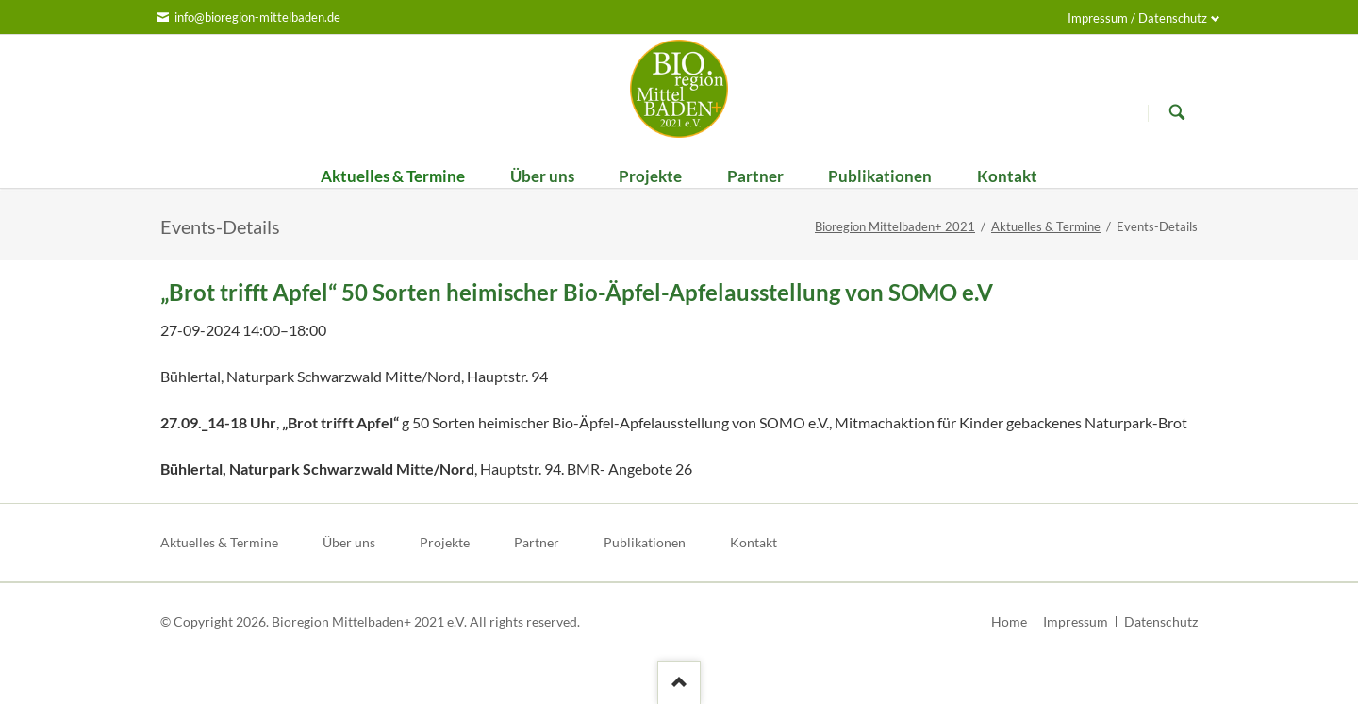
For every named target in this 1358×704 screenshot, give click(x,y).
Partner (536, 542)
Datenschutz (1161, 621)
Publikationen (645, 542)
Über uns (349, 542)
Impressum (1075, 621)
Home (1009, 621)
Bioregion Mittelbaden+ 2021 (895, 226)
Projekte (445, 542)
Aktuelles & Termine (1046, 226)
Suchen (1176, 112)
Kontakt (753, 542)
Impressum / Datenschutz (1137, 17)
